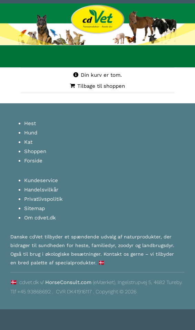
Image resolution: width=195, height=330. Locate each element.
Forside (33, 161)
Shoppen (35, 151)
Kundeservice (41, 180)
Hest (30, 123)
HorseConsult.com (68, 282)
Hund (30, 133)
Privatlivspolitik (43, 199)
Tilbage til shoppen (101, 86)
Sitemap (34, 208)
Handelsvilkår (41, 190)
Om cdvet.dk (40, 218)
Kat (28, 142)
